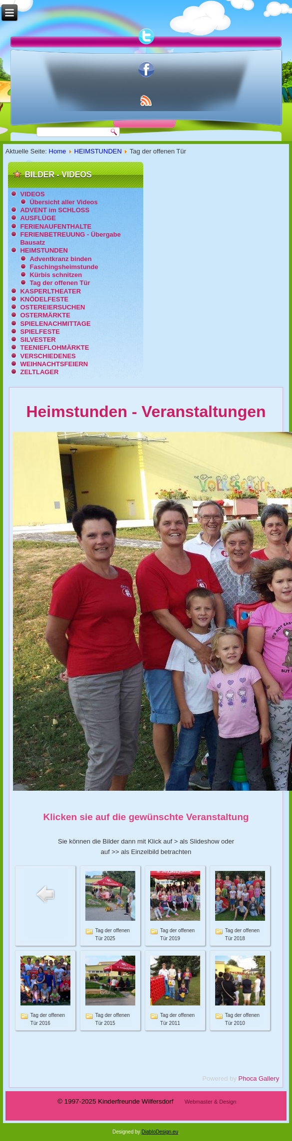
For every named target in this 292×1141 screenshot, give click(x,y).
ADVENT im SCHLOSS (54, 210)
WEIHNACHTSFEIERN (54, 364)
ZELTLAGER (39, 372)
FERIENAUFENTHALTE (55, 226)
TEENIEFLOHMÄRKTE (54, 347)
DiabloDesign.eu (160, 1132)
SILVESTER (37, 339)
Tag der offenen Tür (59, 282)
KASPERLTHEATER (50, 291)
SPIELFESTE (39, 331)
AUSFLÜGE (38, 218)
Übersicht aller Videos (63, 202)
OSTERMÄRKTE (45, 315)
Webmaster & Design (211, 1102)
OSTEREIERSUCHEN (52, 307)
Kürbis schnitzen (55, 275)
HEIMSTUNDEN (98, 151)
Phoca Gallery (259, 1078)
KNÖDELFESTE (44, 299)
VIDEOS (32, 194)
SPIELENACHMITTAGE (55, 323)
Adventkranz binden (60, 259)
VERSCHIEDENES (47, 356)
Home (57, 151)
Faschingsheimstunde (63, 267)
